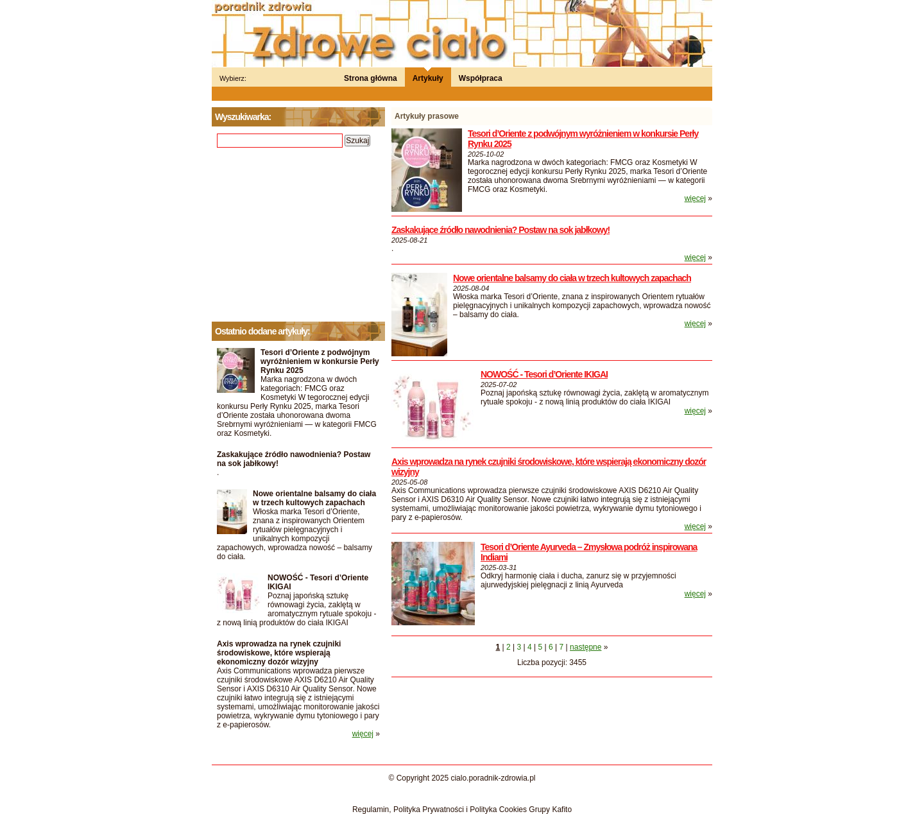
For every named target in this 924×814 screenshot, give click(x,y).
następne (585, 647)
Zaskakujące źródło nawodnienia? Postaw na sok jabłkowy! (500, 230)
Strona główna (370, 78)
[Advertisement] (298, 235)
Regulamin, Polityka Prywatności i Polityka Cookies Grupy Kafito (462, 809)
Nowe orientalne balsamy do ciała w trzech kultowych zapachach (572, 278)
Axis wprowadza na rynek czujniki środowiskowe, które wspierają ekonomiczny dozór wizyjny (279, 652)
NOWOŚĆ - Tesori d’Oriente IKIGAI (544, 374)
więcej (695, 198)
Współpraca (480, 78)
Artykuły (428, 78)
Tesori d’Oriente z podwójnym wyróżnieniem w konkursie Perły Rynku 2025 (320, 361)
